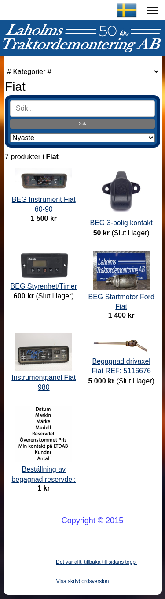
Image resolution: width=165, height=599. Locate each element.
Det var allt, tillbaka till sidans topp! (96, 562)
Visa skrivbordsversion (82, 581)
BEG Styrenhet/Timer (44, 286)
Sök (82, 123)
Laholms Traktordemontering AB (67, 10)
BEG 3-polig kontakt (121, 223)
